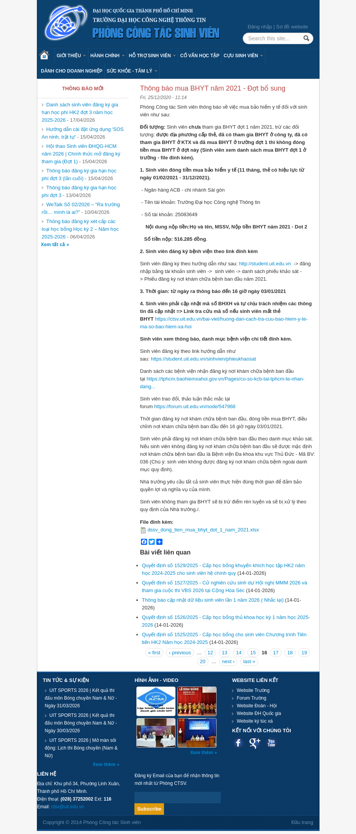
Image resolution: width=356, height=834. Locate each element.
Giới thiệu (71, 55)
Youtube (271, 742)
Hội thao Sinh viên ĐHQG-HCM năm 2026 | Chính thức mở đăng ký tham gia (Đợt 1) (81, 153)
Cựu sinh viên (243, 55)
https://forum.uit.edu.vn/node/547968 (194, 406)
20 (202, 661)
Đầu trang (302, 822)
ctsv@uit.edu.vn (67, 806)
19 (304, 652)
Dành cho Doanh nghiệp (72, 71)
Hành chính (107, 55)
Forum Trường (251, 698)
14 (239, 652)
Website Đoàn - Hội (257, 705)
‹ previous (180, 652)
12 (210, 652)
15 (253, 652)
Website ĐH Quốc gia (259, 713)
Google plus (254, 742)
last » (249, 661)
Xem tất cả (54, 244)
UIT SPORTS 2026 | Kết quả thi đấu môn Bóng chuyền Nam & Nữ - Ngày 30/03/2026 (81, 723)
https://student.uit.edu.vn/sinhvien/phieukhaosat (203, 359)
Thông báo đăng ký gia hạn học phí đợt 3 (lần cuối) (79, 174)
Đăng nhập (260, 27)
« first (154, 652)
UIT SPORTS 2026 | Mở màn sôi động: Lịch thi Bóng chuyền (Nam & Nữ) (81, 748)
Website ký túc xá (255, 721)
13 (224, 652)
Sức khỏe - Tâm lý (132, 71)
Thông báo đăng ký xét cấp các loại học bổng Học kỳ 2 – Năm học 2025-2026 (80, 229)
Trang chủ (47, 55)
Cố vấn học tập (199, 55)
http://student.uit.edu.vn (265, 263)
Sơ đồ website (292, 27)
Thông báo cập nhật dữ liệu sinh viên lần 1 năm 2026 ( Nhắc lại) (213, 600)
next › (228, 661)
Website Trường (253, 690)
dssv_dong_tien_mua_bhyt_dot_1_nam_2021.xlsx (203, 530)
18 (290, 652)
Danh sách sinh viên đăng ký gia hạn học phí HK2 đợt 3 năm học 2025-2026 (80, 112)
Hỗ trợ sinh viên (152, 55)
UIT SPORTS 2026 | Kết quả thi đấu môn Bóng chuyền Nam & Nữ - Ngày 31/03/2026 (81, 698)
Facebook (238, 742)
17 (275, 652)
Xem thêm (105, 764)
